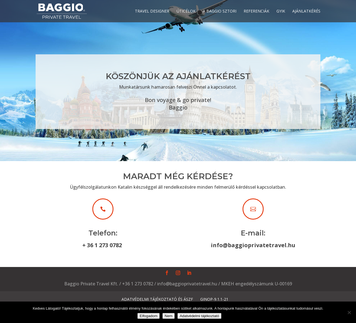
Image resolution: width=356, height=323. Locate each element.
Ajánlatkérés (306, 11)
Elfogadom (148, 316)
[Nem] (349, 312)
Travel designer (152, 11)
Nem (168, 316)
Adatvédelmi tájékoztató (199, 316)
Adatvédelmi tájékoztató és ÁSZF (157, 299)
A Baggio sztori (219, 11)
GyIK (280, 11)
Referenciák (256, 11)
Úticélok (186, 11)
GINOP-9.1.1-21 (214, 299)
